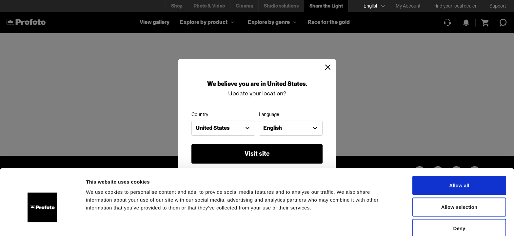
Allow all (459, 155)
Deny (459, 198)
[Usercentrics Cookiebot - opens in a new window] (42, 223)
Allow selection (459, 177)
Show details (344, 223)
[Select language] (374, 6)
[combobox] (223, 128)
